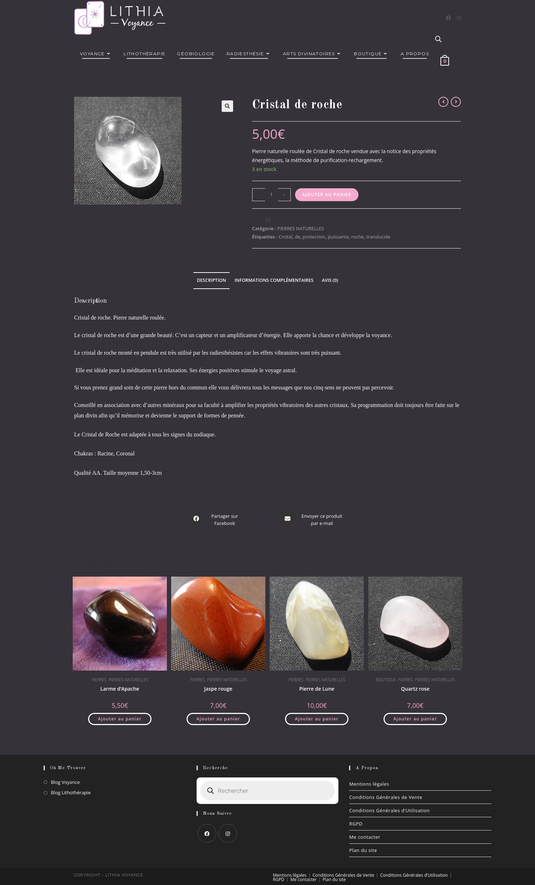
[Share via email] (312, 518)
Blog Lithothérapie (71, 789)
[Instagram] (459, 17)
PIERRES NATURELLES (300, 228)
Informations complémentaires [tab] (274, 280)
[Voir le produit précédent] (443, 102)
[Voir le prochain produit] (456, 102)
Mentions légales (369, 781)
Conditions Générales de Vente (385, 794)
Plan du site (363, 847)
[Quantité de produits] (271, 194)
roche (357, 236)
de (297, 236)
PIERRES (98, 677)
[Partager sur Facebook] (215, 518)
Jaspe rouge (218, 685)
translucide (378, 236)
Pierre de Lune (316, 685)
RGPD (355, 821)
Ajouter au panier (326, 194)
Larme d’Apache (119, 685)
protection (314, 236)
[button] (227, 106)
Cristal (285, 236)
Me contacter (364, 834)
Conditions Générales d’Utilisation (389, 807)
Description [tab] (211, 280)
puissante (338, 236)
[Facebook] (448, 17)
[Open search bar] (438, 39)
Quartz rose (415, 685)
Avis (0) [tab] (330, 280)
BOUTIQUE (386, 677)
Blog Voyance (65, 779)
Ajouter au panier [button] (120, 716)
